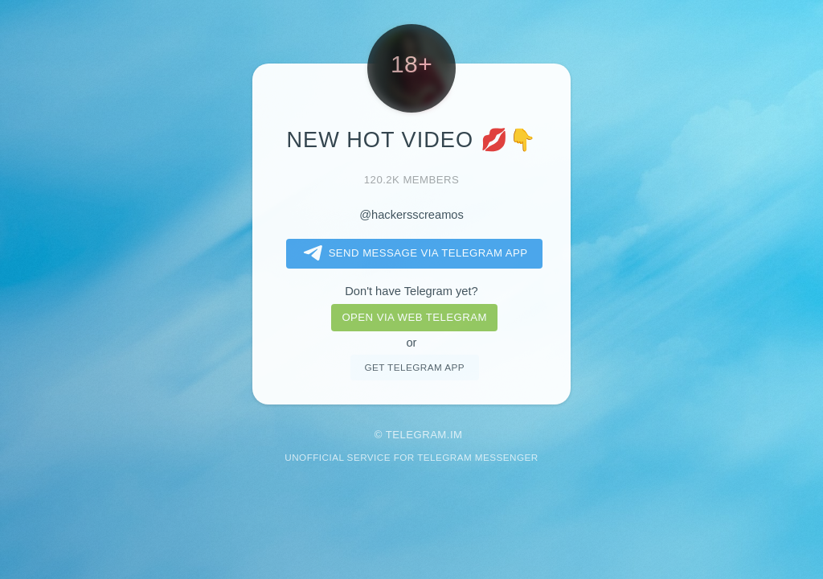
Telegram (416, 435)
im (456, 435)
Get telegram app (414, 367)
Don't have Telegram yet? (411, 291)
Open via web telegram (414, 317)
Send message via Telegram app (412, 253)
